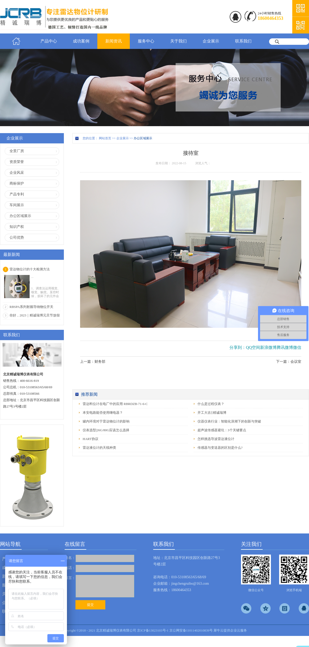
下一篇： (288, 362)
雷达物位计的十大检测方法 (30, 269)
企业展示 (122, 138)
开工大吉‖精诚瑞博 (212, 413)
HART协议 (90, 439)
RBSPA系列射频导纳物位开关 (31, 307)
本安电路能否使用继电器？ (103, 413)
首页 (16, 41)
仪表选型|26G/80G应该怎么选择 (106, 430)
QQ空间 (253, 347)
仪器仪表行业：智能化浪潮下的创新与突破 (229, 421)
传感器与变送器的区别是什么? (220, 448)
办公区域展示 (143, 138)
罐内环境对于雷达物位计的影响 (106, 421)
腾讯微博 (285, 347)
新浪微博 (268, 347)
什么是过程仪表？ (211, 404)
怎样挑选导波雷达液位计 (216, 439)
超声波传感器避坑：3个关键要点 (222, 430)
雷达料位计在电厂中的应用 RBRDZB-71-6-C (115, 404)
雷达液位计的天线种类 (99, 448)
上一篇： (92, 362)
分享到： (237, 347)
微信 (297, 347)
